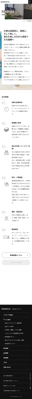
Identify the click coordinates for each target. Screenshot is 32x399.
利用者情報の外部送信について (11, 390)
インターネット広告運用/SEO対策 (14, 333)
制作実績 (5, 348)
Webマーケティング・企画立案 (13, 323)
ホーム (23, 21)
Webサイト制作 (9, 326)
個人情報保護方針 (8, 376)
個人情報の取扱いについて (10, 381)
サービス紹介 (7, 319)
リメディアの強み (8, 315)
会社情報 (5, 353)
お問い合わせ (7, 367)
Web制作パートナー (10, 343)
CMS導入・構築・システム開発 (13, 330)
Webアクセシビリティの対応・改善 (14, 340)
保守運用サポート (9, 337)
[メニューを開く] (29, 2)
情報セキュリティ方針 (9, 386)
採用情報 (5, 358)
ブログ (5, 362)
